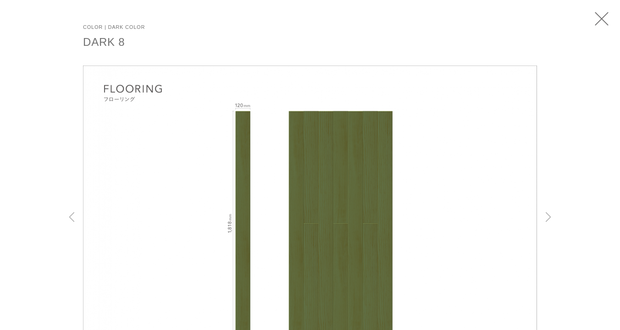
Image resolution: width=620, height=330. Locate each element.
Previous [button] (71, 216)
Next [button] (548, 216)
